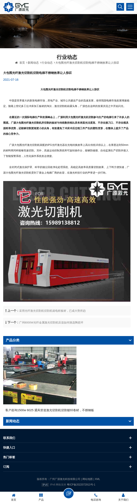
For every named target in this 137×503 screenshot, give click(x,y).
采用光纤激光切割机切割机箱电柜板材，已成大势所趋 (52, 317)
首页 (20, 69)
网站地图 (87, 479)
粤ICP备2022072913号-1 (81, 484)
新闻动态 (33, 69)
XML (97, 479)
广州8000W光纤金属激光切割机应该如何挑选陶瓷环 (51, 329)
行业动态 (47, 69)
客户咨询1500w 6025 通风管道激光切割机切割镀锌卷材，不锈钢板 (49, 410)
